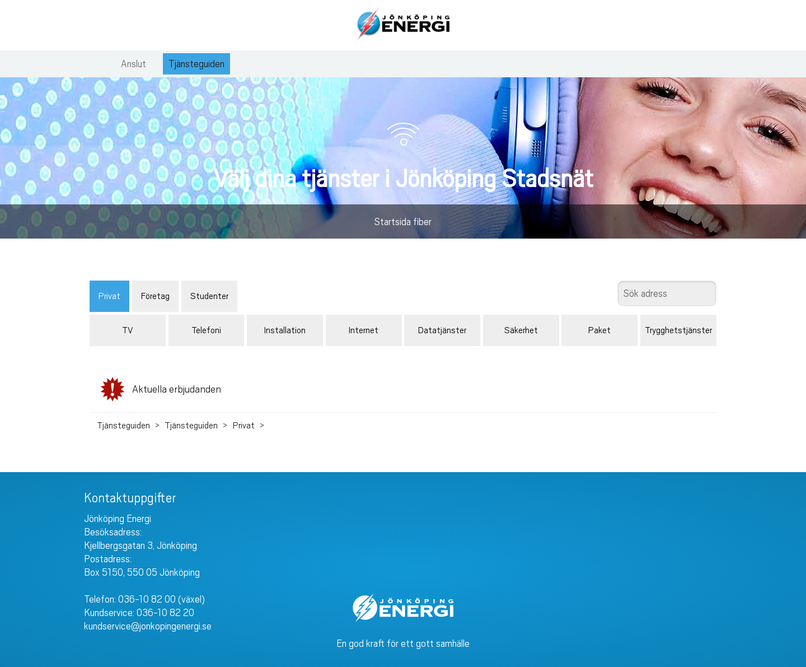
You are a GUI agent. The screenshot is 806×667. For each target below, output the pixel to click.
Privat (109, 296)
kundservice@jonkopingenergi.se (148, 626)
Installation (285, 330)
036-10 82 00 (147, 599)
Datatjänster (442, 330)
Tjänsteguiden (196, 63)
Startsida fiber (403, 221)
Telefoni (206, 330)
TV (127, 330)
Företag (155, 296)
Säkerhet (521, 330)
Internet (363, 330)
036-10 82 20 (165, 612)
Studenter (209, 296)
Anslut (133, 63)
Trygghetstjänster (678, 330)
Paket (599, 330)
